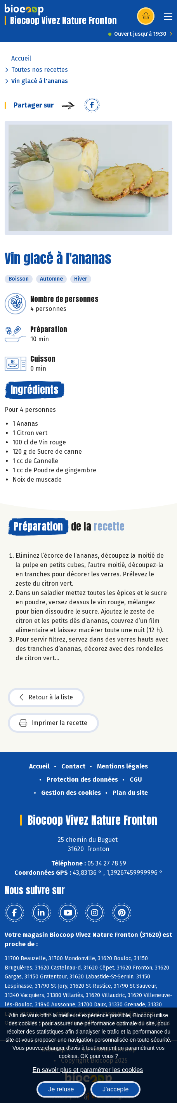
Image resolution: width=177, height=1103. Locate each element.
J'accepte (115, 1089)
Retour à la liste (46, 697)
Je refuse (61, 1089)
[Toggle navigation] (168, 19)
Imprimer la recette (53, 723)
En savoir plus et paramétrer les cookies (88, 1070)
